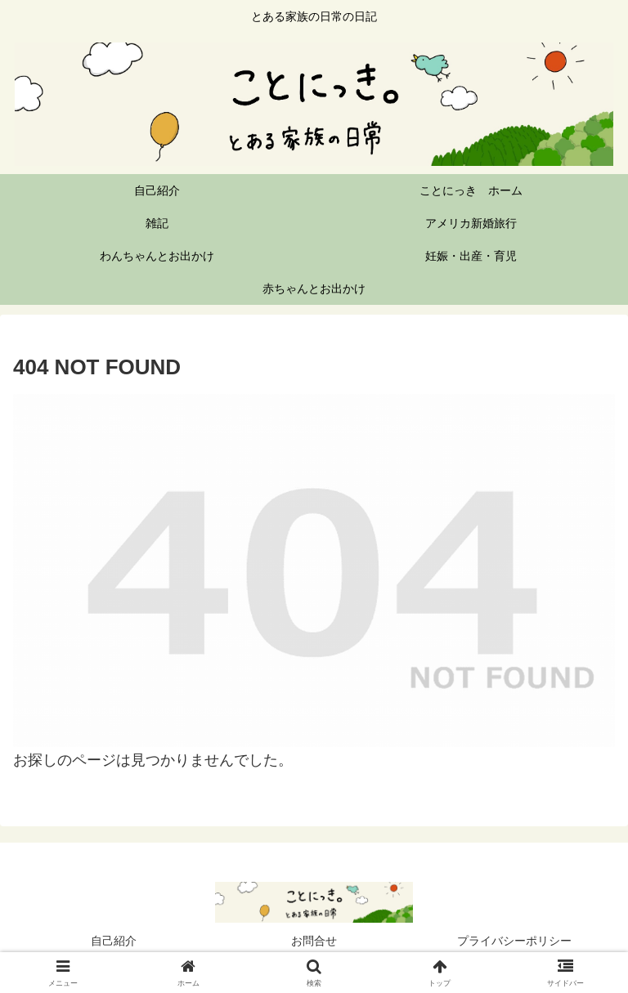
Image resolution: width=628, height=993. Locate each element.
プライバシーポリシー (514, 940)
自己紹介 (114, 940)
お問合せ (314, 940)
